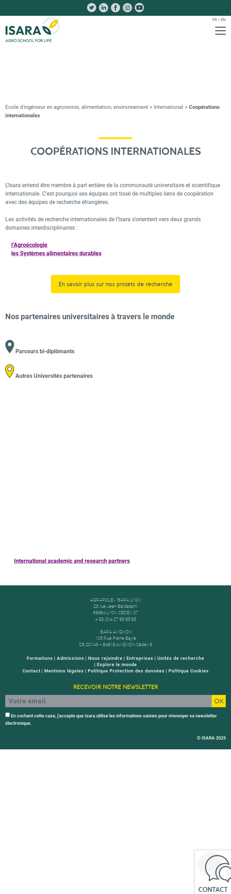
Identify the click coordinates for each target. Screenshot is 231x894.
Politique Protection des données (126, 670)
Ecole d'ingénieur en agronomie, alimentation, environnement (76, 107)
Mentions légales (64, 670)
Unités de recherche (180, 658)
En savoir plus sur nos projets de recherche (115, 284)
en (223, 20)
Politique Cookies (189, 670)
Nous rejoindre (105, 658)
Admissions (70, 658)
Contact (31, 670)
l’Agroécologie (29, 245)
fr (214, 20)
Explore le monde (117, 664)
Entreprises (139, 658)
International (168, 107)
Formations (40, 658)
